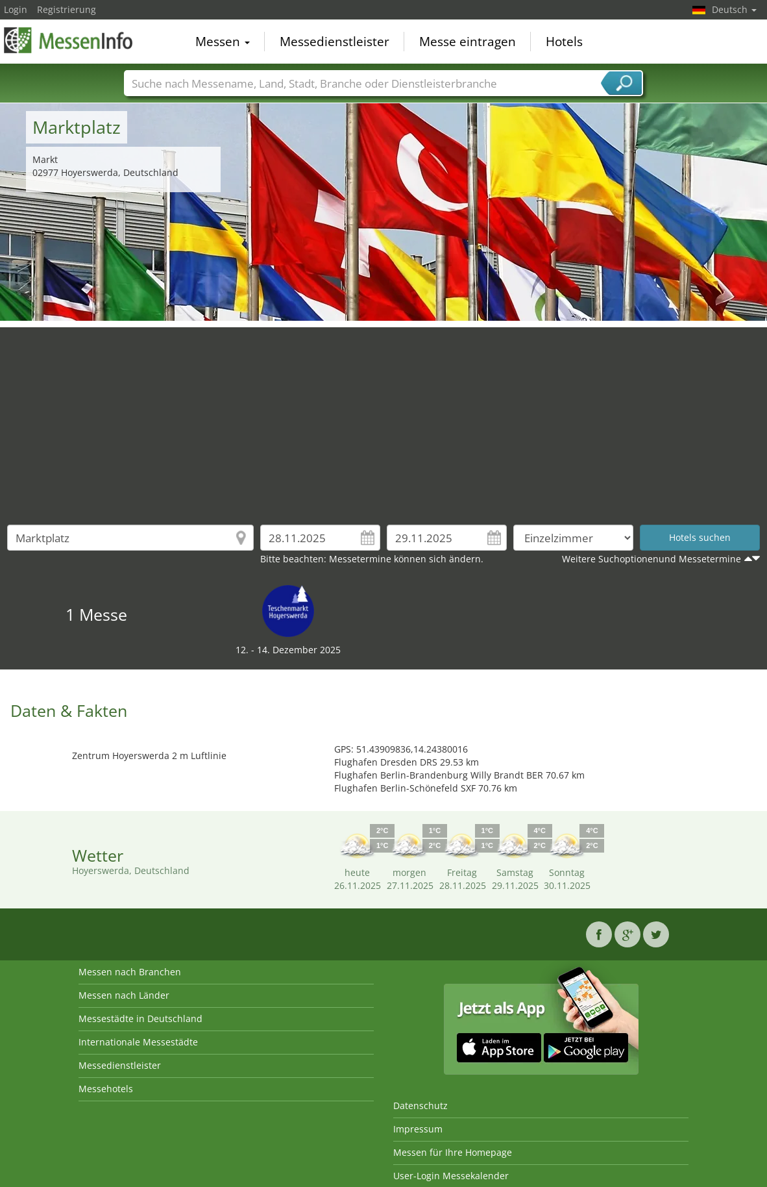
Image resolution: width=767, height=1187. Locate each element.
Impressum (418, 1129)
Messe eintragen (467, 41)
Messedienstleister (334, 41)
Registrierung (66, 9)
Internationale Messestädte (138, 1042)
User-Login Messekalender (451, 1175)
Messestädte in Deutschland (140, 1018)
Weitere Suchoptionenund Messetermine (651, 559)
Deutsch (734, 9)
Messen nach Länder (124, 995)
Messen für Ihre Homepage (452, 1152)
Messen (222, 41)
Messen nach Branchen (130, 972)
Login (15, 9)
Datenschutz (420, 1105)
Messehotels (106, 1088)
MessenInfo (69, 40)
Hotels (564, 41)
